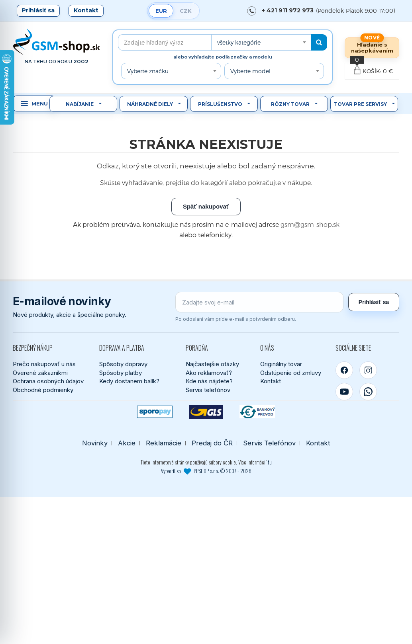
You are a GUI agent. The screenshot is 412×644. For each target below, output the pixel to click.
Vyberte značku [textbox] (148, 71)
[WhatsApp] (368, 391)
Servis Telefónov (269, 443)
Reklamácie (163, 443)
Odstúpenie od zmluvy (290, 373)
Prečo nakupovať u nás (44, 364)
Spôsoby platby (120, 373)
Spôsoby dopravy (123, 364)
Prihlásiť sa (38, 10)
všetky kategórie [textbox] (239, 42)
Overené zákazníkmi (40, 373)
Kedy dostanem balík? (129, 381)
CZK (186, 11)
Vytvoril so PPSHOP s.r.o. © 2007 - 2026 (206, 471)
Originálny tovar (281, 364)
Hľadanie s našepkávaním (372, 47)
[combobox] (261, 42)
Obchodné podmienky (43, 390)
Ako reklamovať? (209, 373)
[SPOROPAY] (155, 412)
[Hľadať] (319, 42)
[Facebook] (344, 370)
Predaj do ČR (212, 443)
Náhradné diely (150, 104)
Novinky (95, 443)
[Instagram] (368, 370)
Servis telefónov (208, 390)
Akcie (126, 443)
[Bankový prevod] (257, 411)
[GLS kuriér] (206, 412)
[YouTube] (344, 391)
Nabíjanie (80, 104)
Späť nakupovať (206, 206)
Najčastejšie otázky (212, 364)
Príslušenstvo (220, 104)
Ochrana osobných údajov (48, 381)
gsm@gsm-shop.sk (310, 224)
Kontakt (86, 10)
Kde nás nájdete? (209, 381)
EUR (161, 11)
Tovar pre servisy (360, 104)
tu (270, 462)
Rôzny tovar (290, 104)
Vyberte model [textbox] (250, 71)
